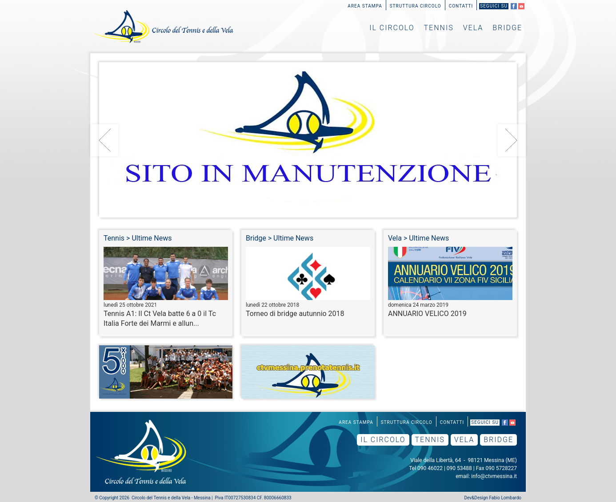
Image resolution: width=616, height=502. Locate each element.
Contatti (461, 6)
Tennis (439, 28)
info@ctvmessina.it (494, 476)
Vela (473, 28)
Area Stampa (365, 6)
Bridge (507, 28)
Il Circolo (391, 28)
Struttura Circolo (415, 6)
